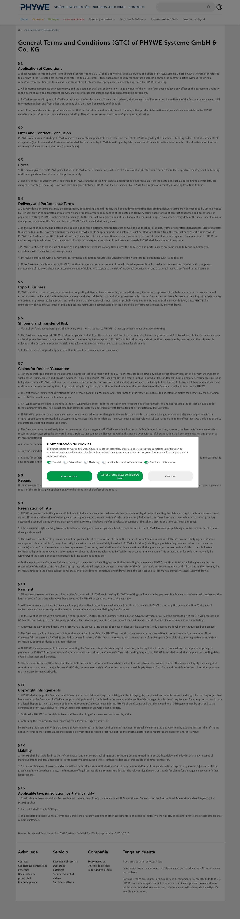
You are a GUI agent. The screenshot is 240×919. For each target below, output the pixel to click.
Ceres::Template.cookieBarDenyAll (120, 476)
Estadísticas (75, 462)
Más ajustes (169, 462)
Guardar (170, 476)
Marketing (94, 462)
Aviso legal (60, 456)
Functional (155, 462)
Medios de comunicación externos (125, 462)
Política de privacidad (174, 452)
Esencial (56, 462)
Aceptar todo (69, 476)
